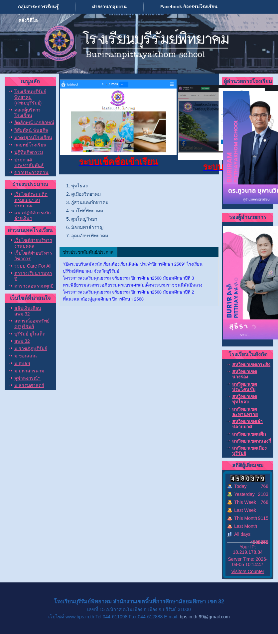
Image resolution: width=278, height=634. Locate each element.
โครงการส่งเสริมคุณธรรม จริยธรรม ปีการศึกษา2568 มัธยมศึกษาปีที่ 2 (128, 292)
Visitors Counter (247, 571)
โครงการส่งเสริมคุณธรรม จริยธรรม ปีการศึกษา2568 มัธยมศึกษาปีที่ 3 (128, 278)
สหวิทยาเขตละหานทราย (245, 411)
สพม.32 (22, 341)
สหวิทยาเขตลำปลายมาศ (247, 424)
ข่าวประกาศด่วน (31, 172)
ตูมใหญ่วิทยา (84, 219)
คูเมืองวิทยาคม (86, 194)
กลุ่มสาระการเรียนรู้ (38, 6)
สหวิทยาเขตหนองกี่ (251, 441)
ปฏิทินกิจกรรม (28, 152)
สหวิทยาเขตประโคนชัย (244, 386)
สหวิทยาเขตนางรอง (244, 374)
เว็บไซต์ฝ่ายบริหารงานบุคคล (33, 243)
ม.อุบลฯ (22, 363)
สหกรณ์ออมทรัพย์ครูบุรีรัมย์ (32, 323)
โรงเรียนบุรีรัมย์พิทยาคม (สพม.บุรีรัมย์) (30, 97)
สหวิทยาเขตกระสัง (251, 364)
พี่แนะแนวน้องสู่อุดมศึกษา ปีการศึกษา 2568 (103, 299)
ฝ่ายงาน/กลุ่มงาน (109, 6)
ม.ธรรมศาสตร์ (29, 385)
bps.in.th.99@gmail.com (205, 616)
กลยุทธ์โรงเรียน (30, 144)
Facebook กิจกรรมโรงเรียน (188, 6)
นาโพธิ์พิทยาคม (87, 210)
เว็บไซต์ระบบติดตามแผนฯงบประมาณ (31, 200)
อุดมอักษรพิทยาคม (89, 235)
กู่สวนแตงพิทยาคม (89, 202)
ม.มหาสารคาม (29, 370)
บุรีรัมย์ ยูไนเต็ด (30, 333)
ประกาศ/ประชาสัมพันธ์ (29, 162)
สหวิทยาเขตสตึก (249, 434)
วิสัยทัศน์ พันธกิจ (31, 130)
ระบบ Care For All (33, 266)
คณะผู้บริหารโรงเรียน (27, 112)
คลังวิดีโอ (28, 20)
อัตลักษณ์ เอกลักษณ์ (34, 122)
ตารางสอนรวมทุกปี (34, 286)
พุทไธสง (79, 185)
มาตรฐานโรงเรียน (33, 137)
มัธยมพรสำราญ (87, 227)
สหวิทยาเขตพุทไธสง (244, 399)
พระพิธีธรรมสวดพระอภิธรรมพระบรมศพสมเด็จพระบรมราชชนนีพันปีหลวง (132, 285)
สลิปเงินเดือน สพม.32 (27, 311)
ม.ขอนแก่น (25, 355)
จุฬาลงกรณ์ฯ (27, 378)
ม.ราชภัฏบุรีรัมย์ (30, 348)
